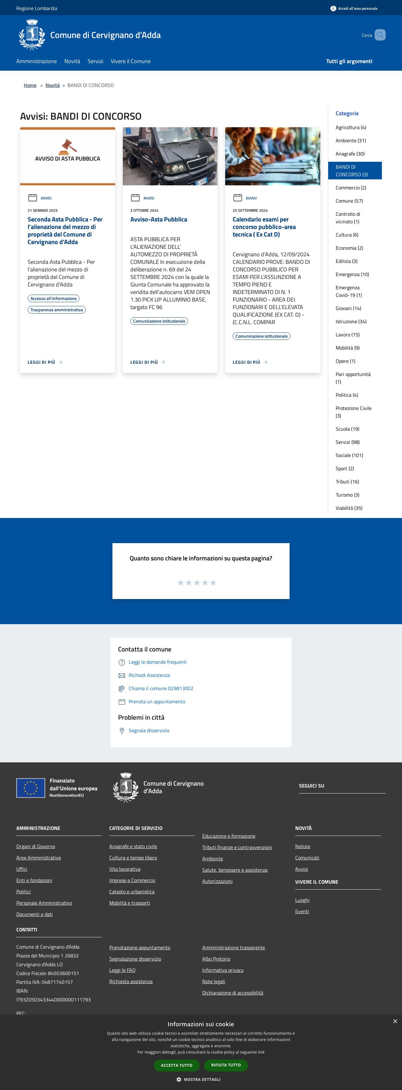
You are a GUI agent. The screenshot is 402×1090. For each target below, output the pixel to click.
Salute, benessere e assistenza (235, 870)
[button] (201, 1079)
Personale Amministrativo (44, 903)
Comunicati (307, 857)
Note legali (213, 981)
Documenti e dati (34, 914)
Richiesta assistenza (131, 981)
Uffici (21, 869)
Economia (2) (349, 248)
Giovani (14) (348, 308)
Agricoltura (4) (351, 127)
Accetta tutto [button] (177, 1065)
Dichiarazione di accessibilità (232, 992)
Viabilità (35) (349, 508)
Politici (23, 891)
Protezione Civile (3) (354, 411)
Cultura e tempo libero (133, 857)
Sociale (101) (349, 455)
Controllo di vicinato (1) (348, 217)
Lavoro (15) (348, 334)
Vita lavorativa (124, 869)
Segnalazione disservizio (135, 958)
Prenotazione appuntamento (139, 947)
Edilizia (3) (346, 261)
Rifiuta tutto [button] (226, 1065)
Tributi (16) (347, 481)
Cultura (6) (347, 234)
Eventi (302, 911)
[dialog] (201, 1052)
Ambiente (212, 858)
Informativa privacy (223, 970)
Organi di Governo (35, 846)
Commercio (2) (351, 187)
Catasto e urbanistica (132, 891)
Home (30, 85)
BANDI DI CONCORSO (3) (352, 170)
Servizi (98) (348, 442)
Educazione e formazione (228, 836)
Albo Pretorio (216, 958)
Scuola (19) (347, 429)
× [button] (395, 1021)
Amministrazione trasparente (233, 947)
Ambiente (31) (351, 140)
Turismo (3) (347, 495)
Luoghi (302, 900)
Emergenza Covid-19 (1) (349, 291)
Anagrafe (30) (350, 153)
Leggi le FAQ (122, 970)
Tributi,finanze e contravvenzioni (237, 847)
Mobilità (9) (348, 348)
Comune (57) (349, 200)
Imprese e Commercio (132, 880)
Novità (53, 85)
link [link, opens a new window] (261, 1052)
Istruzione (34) (351, 321)
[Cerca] (378, 34)
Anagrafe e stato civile (133, 846)
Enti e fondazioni (34, 880)
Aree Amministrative (38, 857)
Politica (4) (347, 395)
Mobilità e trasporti (129, 903)
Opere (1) (345, 361)
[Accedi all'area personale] (354, 8)
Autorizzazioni (217, 881)
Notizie (302, 846)
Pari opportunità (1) (353, 377)
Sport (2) (345, 468)
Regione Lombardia (36, 8)
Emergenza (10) (352, 274)
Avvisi (40, 198)
